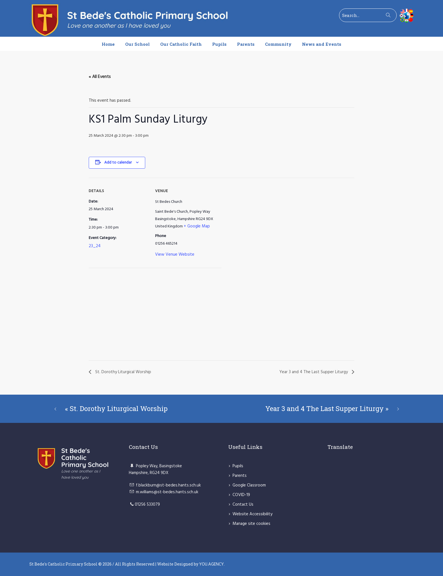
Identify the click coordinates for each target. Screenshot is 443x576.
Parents (240, 475)
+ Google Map (197, 226)
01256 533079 (147, 504)
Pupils (238, 466)
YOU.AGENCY (211, 564)
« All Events (100, 77)
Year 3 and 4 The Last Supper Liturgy (314, 372)
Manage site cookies (251, 523)
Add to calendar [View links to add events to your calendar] (118, 162)
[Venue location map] (118, 315)
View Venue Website (174, 254)
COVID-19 (241, 495)
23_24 (95, 246)
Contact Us (243, 504)
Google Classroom (249, 485)
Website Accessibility (252, 514)
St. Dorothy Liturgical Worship (122, 372)
